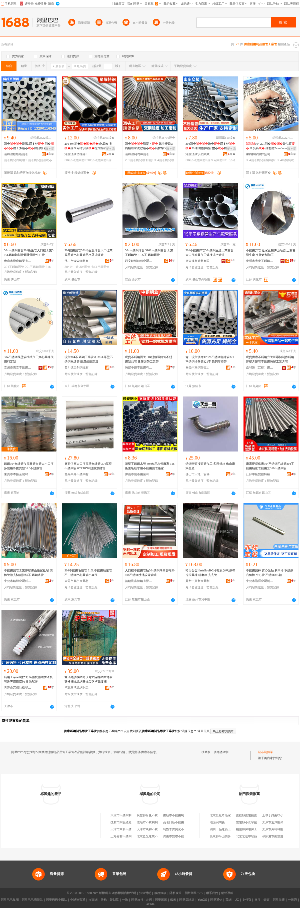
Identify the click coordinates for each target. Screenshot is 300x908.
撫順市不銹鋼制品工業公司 (155, 822)
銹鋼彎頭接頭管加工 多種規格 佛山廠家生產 (210, 466)
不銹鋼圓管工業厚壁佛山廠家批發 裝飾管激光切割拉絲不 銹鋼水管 (28, 573)
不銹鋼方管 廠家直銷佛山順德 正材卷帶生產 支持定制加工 (271, 253)
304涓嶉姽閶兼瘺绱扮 (261, 160)
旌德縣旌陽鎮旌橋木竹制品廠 (255, 815)
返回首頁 (204, 731)
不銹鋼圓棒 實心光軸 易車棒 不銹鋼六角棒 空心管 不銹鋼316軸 (269, 573)
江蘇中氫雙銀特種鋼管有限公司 (260, 474)
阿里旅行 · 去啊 (141, 900)
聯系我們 (212, 893)
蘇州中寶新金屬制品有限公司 (199, 581)
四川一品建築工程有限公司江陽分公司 (235, 829)
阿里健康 (279, 900)
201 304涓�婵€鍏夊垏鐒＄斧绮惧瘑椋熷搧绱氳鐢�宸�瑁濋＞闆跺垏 (89, 146)
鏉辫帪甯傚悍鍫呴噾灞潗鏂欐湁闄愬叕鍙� (260, 154)
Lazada (149, 904)
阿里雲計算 (186, 900)
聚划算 (114, 900)
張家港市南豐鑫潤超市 (277, 836)
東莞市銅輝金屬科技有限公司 (18, 581)
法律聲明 (145, 893)
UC (237, 900)
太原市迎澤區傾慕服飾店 (278, 822)
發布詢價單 (265, 752)
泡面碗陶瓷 (217, 822)
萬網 (229, 900)
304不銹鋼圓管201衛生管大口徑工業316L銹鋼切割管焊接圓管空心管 (29, 253)
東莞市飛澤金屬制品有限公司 (260, 581)
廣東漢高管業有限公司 (199, 261)
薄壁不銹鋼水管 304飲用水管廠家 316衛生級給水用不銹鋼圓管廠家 (149, 466)
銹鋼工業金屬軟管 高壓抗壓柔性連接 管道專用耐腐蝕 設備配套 (28, 679)
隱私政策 (176, 893)
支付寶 (246, 900)
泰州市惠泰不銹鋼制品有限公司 (260, 261)
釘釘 (267, 900)
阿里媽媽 (161, 900)
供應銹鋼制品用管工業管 (230, 752)
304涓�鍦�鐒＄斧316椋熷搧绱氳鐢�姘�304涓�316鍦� (210, 146)
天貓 (104, 900)
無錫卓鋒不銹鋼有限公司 (78, 474)
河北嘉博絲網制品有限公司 (78, 687)
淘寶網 (93, 900)
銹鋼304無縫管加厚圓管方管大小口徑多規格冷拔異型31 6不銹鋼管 (29, 466)
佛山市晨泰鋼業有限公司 (138, 474)
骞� (50, 154)
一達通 (292, 900)
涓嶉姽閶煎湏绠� (40, 160)
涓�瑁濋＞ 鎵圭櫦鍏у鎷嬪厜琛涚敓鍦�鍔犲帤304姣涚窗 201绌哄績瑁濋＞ (149, 146)
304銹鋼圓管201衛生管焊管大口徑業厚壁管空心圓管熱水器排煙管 (88, 253)
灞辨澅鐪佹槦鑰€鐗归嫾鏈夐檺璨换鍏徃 (78, 154)
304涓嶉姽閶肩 (75, 160)
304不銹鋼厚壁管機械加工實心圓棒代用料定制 (29, 359)
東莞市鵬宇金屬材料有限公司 (78, 581)
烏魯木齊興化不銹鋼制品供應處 (184, 829)
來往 (257, 900)
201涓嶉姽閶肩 (97, 160)
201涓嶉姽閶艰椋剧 (139, 160)
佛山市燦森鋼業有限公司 (18, 261)
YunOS (202, 900)
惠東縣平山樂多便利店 (225, 836)
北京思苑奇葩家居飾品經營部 (229, 815)
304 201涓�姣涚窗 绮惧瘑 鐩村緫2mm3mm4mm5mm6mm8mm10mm (270, 146)
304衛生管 (71, 267)
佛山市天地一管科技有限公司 (199, 474)
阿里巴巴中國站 (56, 900)
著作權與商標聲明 (124, 893)
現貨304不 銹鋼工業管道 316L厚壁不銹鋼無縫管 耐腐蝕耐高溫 (88, 359)
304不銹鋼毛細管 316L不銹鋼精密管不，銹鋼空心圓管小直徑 (88, 573)
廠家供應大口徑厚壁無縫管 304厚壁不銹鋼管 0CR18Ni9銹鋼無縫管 (88, 466)
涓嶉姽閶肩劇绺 (15, 160)
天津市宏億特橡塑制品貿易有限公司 (18, 687)
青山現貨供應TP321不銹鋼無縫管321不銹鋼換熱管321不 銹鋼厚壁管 (210, 359)
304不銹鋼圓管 (14, 267)
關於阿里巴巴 (194, 893)
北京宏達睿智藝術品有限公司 (255, 836)
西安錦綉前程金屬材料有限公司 (138, 261)
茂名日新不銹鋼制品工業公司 (182, 822)
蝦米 (173, 900)
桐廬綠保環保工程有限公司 (254, 829)
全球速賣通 (77, 900)
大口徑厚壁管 (100, 267)
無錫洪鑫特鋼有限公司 (138, 581)
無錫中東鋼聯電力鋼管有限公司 (199, 367)
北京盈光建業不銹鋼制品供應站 (158, 836)
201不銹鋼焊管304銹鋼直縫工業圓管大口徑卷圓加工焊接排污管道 (210, 253)
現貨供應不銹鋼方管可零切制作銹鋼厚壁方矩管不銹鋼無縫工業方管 (270, 359)
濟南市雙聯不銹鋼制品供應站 (182, 836)
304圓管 (84, 267)
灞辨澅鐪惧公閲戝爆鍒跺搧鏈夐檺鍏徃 (199, 154)
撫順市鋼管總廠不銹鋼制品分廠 (131, 822)
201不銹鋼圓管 (35, 267)
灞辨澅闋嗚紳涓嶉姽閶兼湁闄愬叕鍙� (138, 154)
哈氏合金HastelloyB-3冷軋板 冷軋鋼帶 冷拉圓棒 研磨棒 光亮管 (210, 573)
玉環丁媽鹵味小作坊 (275, 815)
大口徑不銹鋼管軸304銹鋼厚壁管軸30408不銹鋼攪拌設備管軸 (149, 573)
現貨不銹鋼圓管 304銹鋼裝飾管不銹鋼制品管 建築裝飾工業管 (148, 359)
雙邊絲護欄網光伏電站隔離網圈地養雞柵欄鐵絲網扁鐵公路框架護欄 (88, 679)
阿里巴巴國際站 (32, 900)
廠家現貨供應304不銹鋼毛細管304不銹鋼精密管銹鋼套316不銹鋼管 (270, 466)
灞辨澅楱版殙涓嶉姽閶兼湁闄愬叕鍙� (18, 154)
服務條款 (160, 893)
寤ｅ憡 (49, 148)
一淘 (125, 900)
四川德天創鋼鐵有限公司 (78, 367)
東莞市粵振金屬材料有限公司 (18, 474)
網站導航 (227, 893)
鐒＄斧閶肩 (216, 160)
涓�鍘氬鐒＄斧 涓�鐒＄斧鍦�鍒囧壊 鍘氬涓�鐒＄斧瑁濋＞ (29, 146)
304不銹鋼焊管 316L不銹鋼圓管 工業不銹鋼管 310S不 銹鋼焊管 (149, 253)
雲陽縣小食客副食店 (249, 822)
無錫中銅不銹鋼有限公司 (138, 367)
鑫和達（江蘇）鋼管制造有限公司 (260, 367)
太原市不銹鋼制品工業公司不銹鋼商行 (136, 815)
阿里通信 (216, 900)
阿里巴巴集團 (10, 900)
